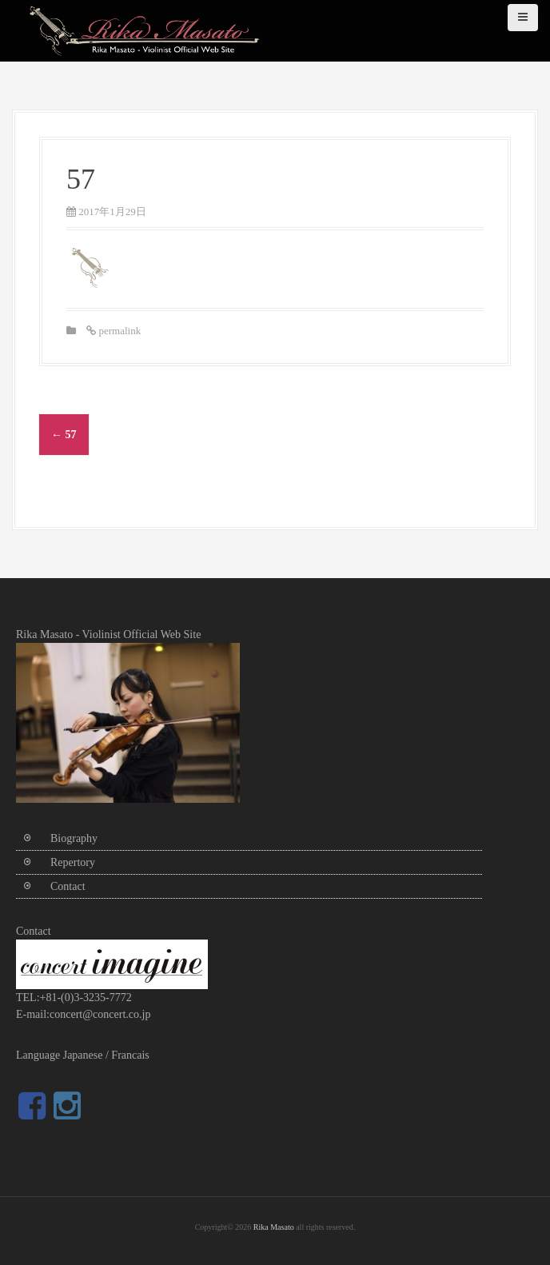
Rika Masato (273, 1227)
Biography (74, 838)
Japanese (83, 1055)
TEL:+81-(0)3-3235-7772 (74, 998)
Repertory (72, 862)
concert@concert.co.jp (100, 1014)
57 (64, 435)
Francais (130, 1055)
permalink (118, 331)
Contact (68, 886)
